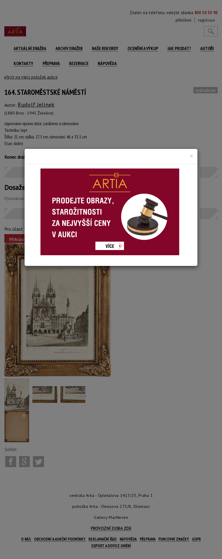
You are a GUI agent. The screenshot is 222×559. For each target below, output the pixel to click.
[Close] (191, 156)
